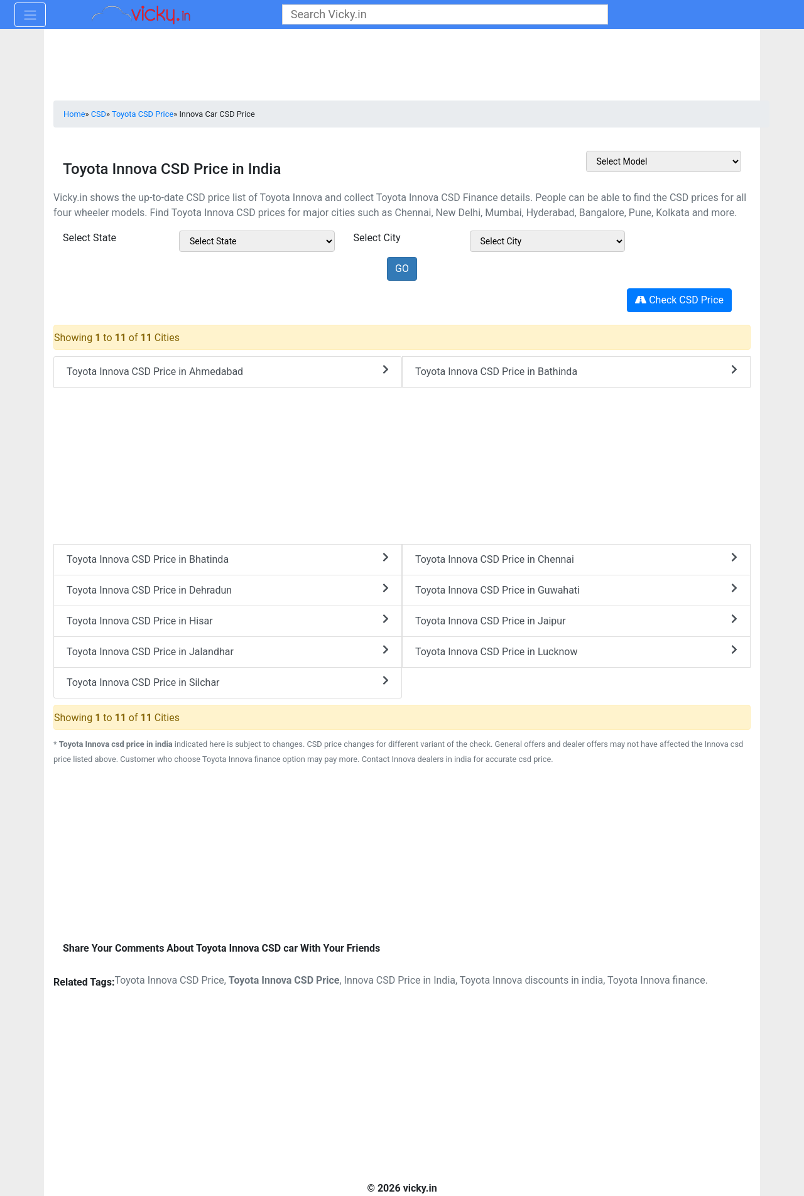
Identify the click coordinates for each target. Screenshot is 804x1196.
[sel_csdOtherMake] (664, 161)
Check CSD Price (679, 300)
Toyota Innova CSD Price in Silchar (228, 681)
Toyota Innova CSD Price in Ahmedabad (228, 371)
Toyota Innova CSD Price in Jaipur (576, 620)
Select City (377, 238)
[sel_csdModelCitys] (548, 241)
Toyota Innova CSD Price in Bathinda (576, 371)
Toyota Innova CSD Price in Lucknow (576, 651)
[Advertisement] (402, 854)
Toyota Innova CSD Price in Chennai (576, 558)
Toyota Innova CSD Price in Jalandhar (228, 651)
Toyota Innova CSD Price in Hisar (228, 620)
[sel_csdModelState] (257, 241)
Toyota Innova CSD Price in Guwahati (576, 589)
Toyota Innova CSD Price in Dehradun (228, 589)
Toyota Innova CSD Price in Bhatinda (228, 558)
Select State (89, 238)
